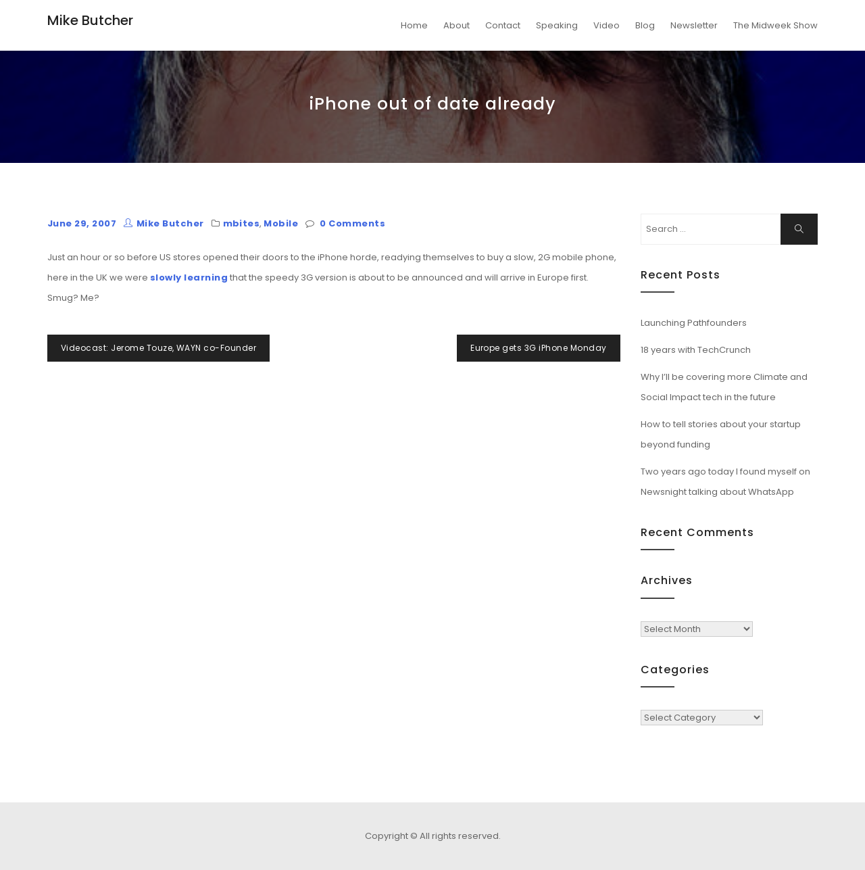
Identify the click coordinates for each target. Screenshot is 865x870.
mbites (241, 223)
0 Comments (352, 223)
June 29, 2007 (81, 223)
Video (606, 25)
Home (414, 25)
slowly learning (189, 277)
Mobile (281, 223)
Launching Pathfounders (694, 322)
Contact (502, 25)
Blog (645, 25)
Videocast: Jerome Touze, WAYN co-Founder (158, 348)
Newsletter (694, 25)
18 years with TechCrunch (696, 349)
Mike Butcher (90, 20)
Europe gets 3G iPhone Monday (538, 348)
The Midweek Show (775, 25)
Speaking (557, 25)
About (456, 25)
